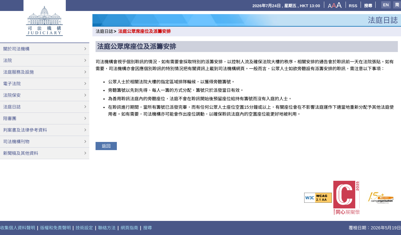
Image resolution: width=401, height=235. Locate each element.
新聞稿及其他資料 (20, 153)
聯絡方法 (107, 227)
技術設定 (84, 227)
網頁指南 (129, 227)
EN (386, 5)
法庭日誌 (12, 106)
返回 (106, 146)
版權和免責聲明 (55, 227)
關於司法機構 (16, 48)
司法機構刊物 (16, 141)
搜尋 (368, 5)
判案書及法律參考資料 (25, 130)
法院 (7, 60)
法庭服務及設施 (18, 72)
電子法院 (12, 83)
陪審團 (9, 118)
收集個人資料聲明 (17, 227)
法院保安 (12, 95)
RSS (353, 5)
